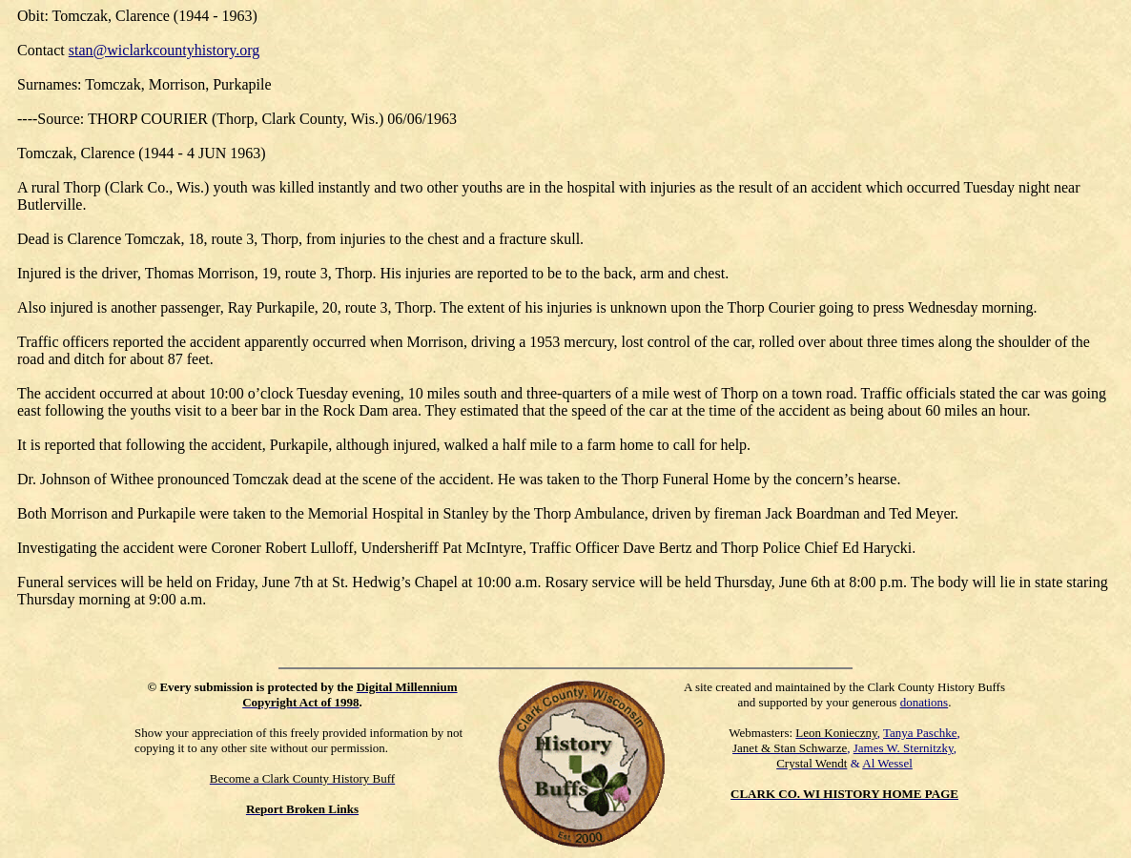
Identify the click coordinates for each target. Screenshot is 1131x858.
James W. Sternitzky (903, 748)
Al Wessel (887, 763)
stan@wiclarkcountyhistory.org (164, 50)
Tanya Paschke (919, 732)
